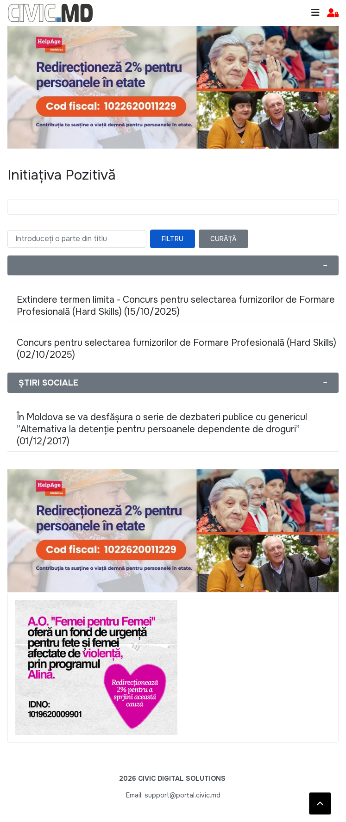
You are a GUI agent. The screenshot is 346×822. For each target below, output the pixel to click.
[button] (333, 13)
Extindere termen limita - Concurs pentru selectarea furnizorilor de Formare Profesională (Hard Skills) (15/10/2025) (176, 306)
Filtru (172, 239)
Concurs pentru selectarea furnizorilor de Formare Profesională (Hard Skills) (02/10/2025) (176, 349)
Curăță (223, 239)
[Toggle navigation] (315, 12)
